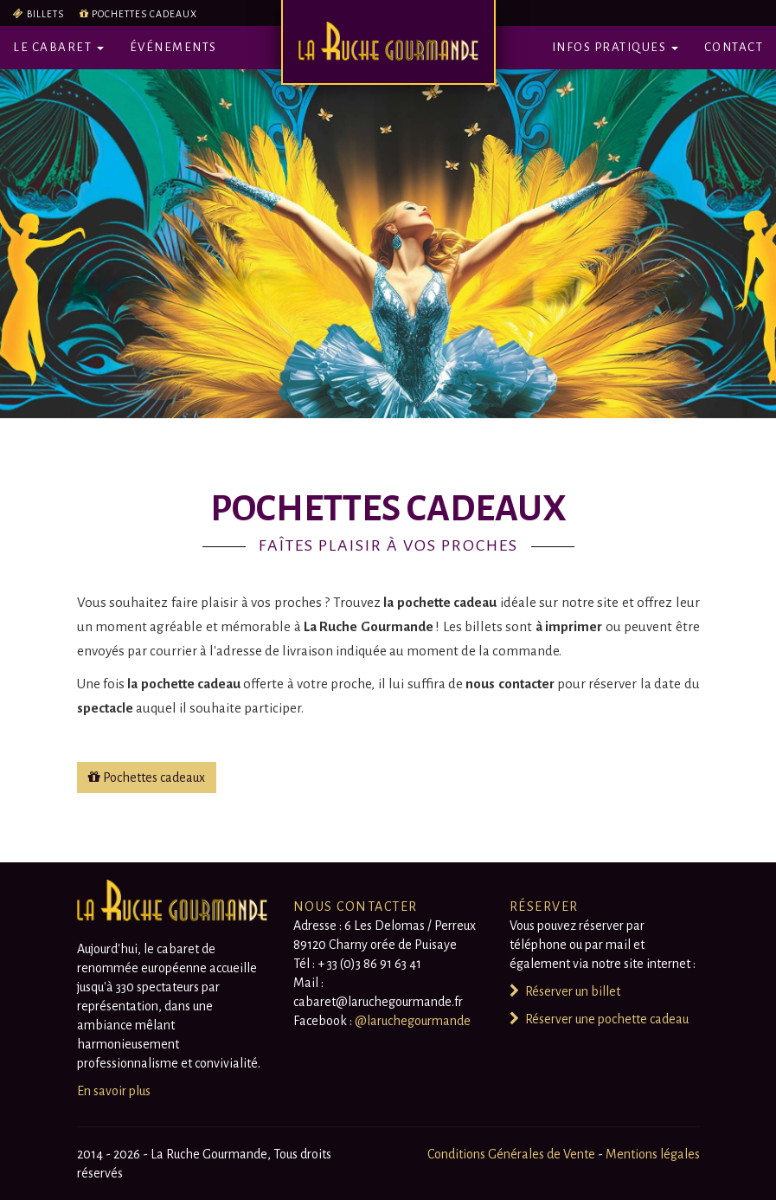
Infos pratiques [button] (615, 47)
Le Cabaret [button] (58, 47)
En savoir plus (114, 1091)
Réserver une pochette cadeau (599, 1019)
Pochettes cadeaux (144, 14)
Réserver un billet (565, 991)
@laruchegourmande (413, 1021)
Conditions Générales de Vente (512, 1154)
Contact (734, 47)
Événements (173, 47)
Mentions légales (653, 1154)
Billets (45, 14)
